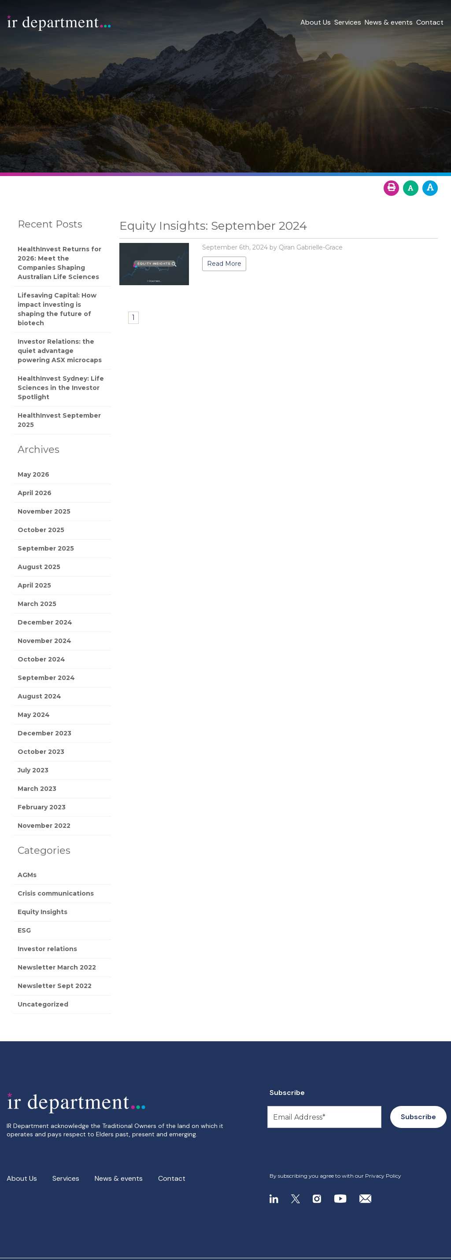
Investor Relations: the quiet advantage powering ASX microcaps (60, 351)
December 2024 (45, 622)
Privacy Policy (383, 1175)
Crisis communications (56, 893)
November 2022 (44, 826)
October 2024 (41, 659)
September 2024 (46, 678)
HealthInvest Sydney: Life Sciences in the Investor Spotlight (61, 388)
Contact (430, 22)
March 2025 (37, 604)
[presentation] (323, 1150)
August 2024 (39, 696)
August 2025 (39, 567)
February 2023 (42, 807)
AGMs (27, 875)
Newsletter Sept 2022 (55, 986)
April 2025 (34, 585)
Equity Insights (42, 912)
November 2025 (44, 511)
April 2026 (35, 493)
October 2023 (41, 752)
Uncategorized (43, 1004)
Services (347, 22)
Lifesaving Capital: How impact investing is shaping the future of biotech (57, 309)
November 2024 (44, 641)
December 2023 (44, 733)
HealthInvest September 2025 (59, 420)
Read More (224, 264)
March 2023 (37, 789)
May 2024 (34, 715)
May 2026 (33, 474)
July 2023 (33, 770)
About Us (315, 22)
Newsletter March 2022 (57, 967)
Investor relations (47, 949)
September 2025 (46, 548)
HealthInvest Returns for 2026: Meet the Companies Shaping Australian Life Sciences (59, 263)
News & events (389, 22)
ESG (24, 930)
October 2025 (41, 530)
